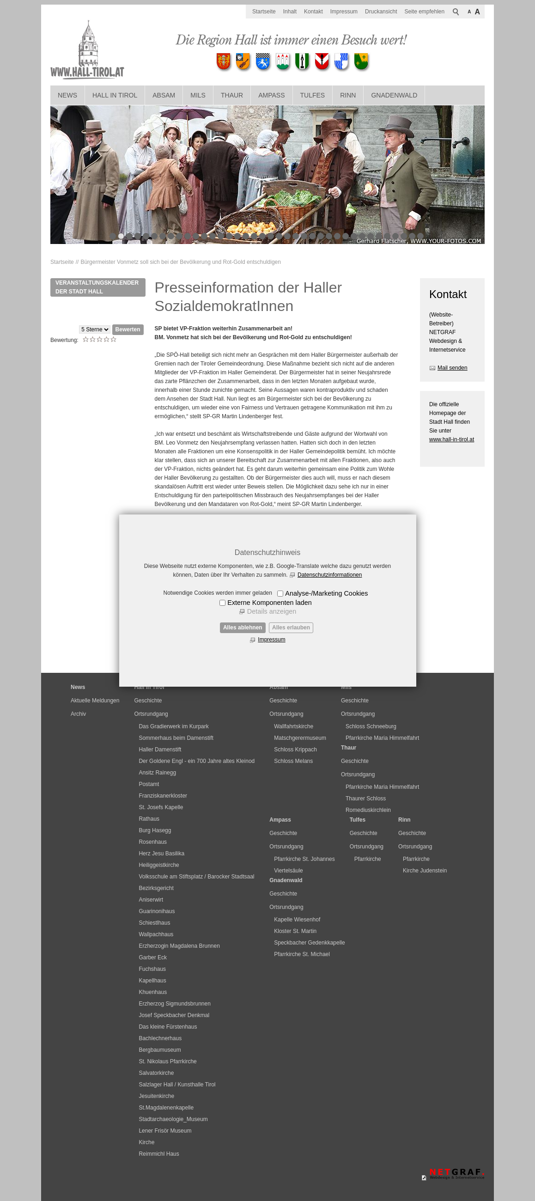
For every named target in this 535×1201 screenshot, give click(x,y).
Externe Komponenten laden (269, 602)
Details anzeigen (271, 611)
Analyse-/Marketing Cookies (326, 593)
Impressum (271, 639)
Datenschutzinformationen (330, 575)
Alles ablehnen (242, 627)
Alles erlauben (291, 627)
